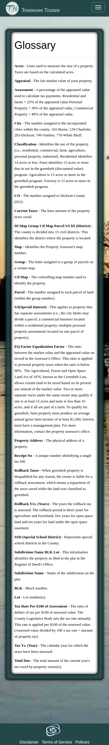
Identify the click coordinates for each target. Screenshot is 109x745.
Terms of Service (57, 742)
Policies (82, 742)
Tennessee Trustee (32, 10)
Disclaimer (28, 742)
